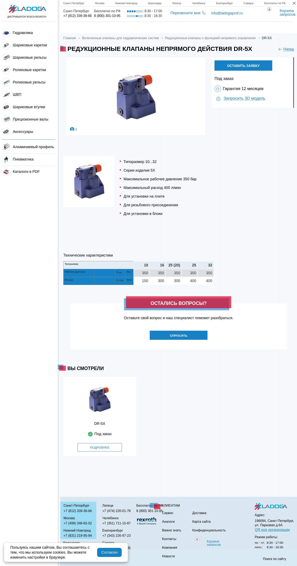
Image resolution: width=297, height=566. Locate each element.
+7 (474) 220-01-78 (116, 511)
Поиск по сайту (274, 559)
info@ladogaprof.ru (227, 13)
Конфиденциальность (209, 530)
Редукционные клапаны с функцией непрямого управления (210, 38)
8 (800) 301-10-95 (107, 16)
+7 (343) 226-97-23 (116, 535)
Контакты (257, 27)
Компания (102, 27)
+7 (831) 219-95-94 (78, 535)
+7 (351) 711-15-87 (116, 523)
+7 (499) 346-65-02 (78, 523)
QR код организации (272, 530)
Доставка (133, 27)
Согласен (109, 552)
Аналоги (190, 27)
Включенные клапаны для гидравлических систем (120, 38)
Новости (168, 556)
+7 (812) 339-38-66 (77, 16)
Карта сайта (201, 521)
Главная (72, 27)
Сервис (162, 27)
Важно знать (223, 27)
